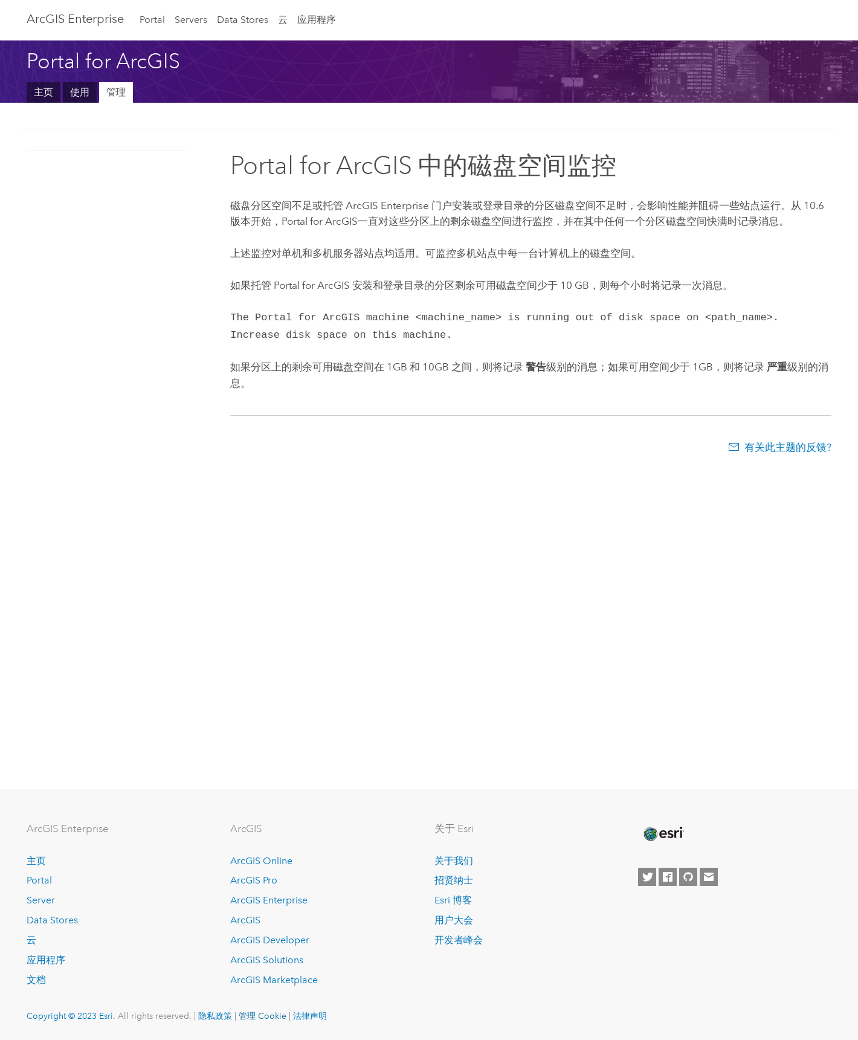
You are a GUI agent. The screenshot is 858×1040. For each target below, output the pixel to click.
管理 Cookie (262, 1016)
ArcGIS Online (261, 861)
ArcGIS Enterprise (75, 18)
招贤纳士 (453, 880)
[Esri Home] (663, 834)
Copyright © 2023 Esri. (71, 1016)
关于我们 (453, 861)
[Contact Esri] (709, 877)
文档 (36, 980)
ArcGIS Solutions (266, 960)
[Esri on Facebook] (668, 877)
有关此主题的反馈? (787, 445)
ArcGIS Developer (269, 940)
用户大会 (453, 920)
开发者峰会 (458, 940)
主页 (43, 92)
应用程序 (316, 19)
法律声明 (310, 1016)
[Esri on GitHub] (688, 877)
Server (41, 900)
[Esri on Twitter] (647, 877)
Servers (191, 19)
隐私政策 (215, 1016)
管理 (116, 92)
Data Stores (242, 19)
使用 (79, 92)
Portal (152, 19)
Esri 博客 (453, 900)
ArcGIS (245, 920)
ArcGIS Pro (253, 880)
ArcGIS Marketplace (274, 980)
